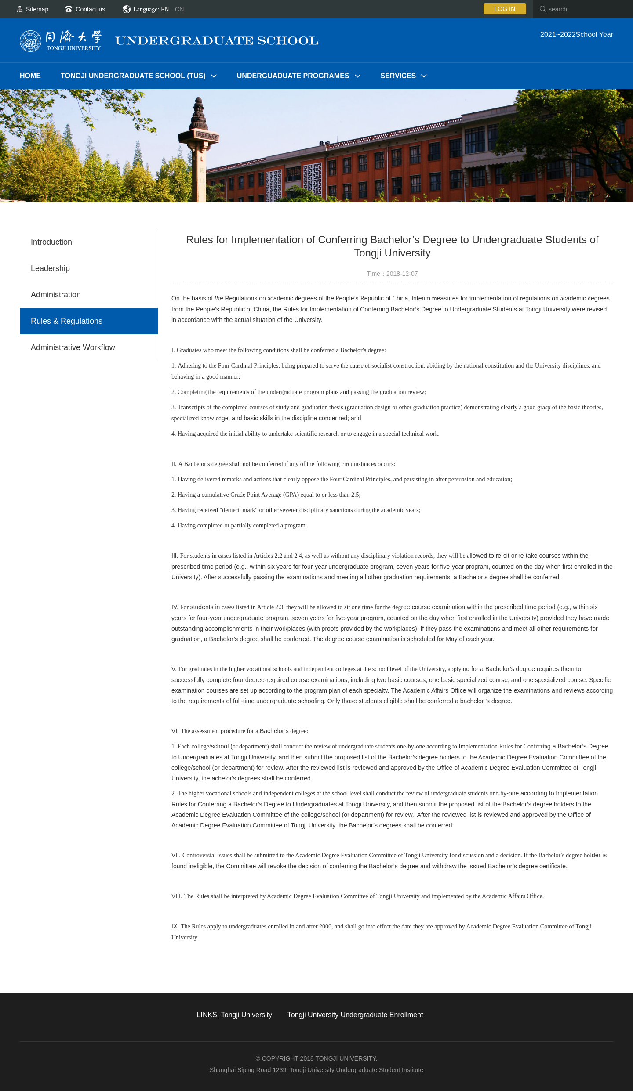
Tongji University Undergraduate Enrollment (355, 1015)
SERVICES (398, 75)
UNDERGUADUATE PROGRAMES (293, 75)
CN (179, 9)
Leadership (50, 268)
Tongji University (246, 1015)
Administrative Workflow (73, 347)
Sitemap (37, 9)
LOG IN (505, 8)
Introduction (51, 242)
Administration (56, 294)
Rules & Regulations (66, 321)
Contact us (90, 9)
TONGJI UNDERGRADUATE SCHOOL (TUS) (133, 75)
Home (30, 75)
